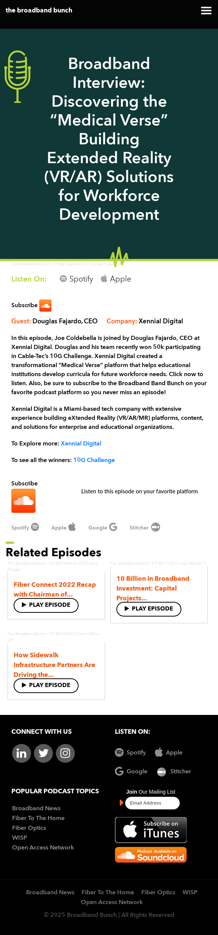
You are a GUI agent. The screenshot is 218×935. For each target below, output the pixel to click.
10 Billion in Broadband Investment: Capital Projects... (152, 589)
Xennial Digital (81, 444)
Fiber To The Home (38, 819)
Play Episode (46, 605)
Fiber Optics (29, 828)
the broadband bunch (39, 11)
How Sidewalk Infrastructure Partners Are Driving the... (54, 665)
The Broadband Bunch (30, 264)
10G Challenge (94, 461)
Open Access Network (43, 848)
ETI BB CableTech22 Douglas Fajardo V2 (87, 264)
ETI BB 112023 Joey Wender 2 (179, 563)
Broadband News (36, 809)
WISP (19, 838)
